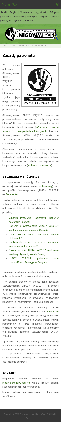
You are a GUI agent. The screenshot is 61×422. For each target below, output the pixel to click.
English (14, 12)
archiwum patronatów (39, 165)
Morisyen (32, 16)
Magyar (44, 16)
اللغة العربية (41, 12)
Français (6, 20)
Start (4, 46)
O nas (12, 46)
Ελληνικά (54, 12)
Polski (4, 12)
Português (19, 16)
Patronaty (23, 46)
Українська (26, 12)
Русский (18, 20)
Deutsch (55, 16)
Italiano (29, 20)
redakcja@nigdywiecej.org (16, 382)
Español (6, 16)
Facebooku (12, 194)
